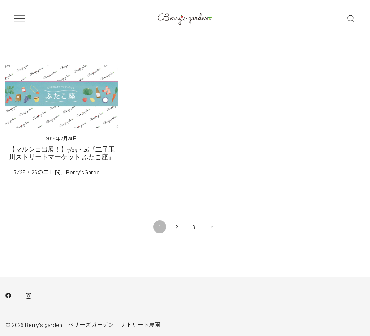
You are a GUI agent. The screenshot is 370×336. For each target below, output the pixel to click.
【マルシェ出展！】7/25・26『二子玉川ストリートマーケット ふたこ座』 (62, 153)
